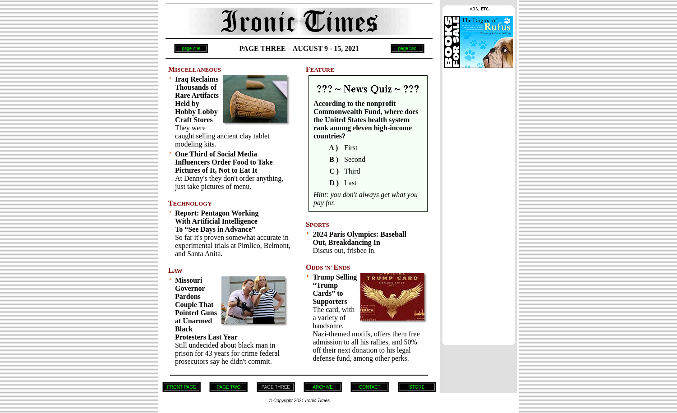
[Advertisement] (478, 204)
